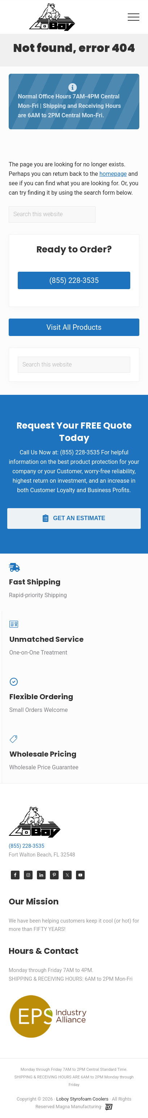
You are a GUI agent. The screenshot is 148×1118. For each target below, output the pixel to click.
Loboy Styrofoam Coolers (82, 1099)
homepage (113, 173)
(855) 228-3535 (74, 280)
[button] (133, 17)
